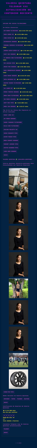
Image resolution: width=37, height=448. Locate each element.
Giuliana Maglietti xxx (10, 129)
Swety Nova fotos (9, 103)
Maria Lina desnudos (10, 106)
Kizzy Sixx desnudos (10, 54)
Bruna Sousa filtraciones (11, 95)
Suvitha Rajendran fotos (11, 147)
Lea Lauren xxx (8, 88)
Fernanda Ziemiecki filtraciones (13, 45)
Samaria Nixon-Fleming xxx (11, 50)
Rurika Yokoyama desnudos (11, 92)
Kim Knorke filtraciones (11, 30)
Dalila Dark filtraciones (11, 126)
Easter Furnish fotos (10, 137)
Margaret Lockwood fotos (11, 144)
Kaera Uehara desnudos (10, 75)
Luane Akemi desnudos (10, 151)
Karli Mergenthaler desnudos (12, 70)
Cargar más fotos (9, 392)
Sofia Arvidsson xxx (10, 79)
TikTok (13, 399)
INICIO (6, 155)
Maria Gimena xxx (9, 34)
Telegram (19, 399)
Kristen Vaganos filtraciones (12, 83)
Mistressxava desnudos (10, 41)
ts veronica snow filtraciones (13, 58)
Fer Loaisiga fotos (9, 63)
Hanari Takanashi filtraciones (13, 122)
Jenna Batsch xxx (9, 38)
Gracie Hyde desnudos (10, 66)
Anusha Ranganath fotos (10, 133)
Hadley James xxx (9, 115)
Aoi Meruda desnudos (10, 118)
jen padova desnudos (10, 99)
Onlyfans (26, 399)
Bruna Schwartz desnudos (11, 140)
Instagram (6, 399)
